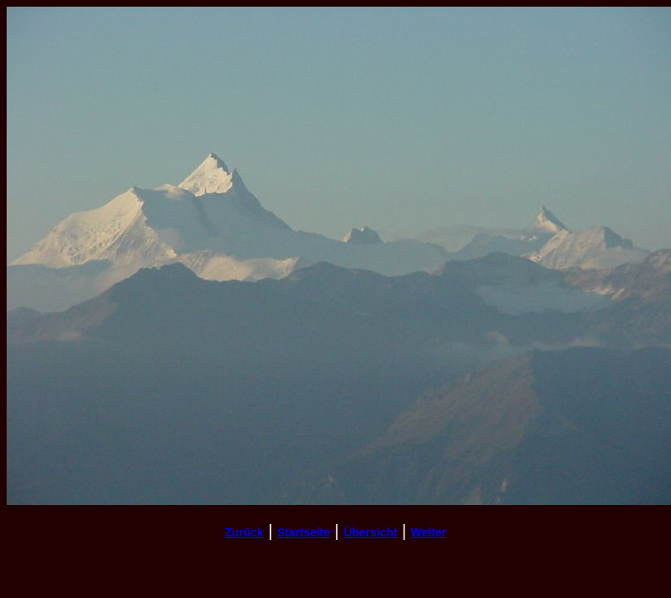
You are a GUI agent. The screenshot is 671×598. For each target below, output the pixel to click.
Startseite (304, 532)
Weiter (429, 532)
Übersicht (371, 532)
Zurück (244, 532)
